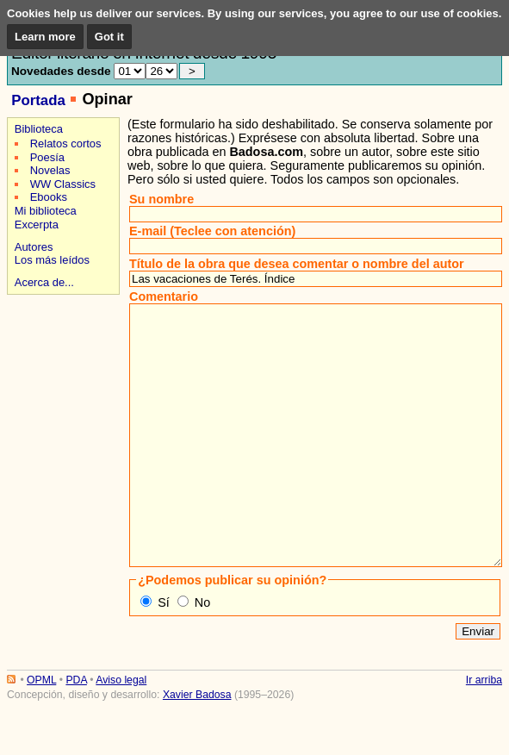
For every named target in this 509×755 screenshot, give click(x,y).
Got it (109, 36)
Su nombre (161, 199)
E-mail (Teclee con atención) (212, 231)
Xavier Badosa (197, 746)
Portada (38, 100)
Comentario (163, 296)
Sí (164, 654)
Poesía (47, 157)
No (202, 654)
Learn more (45, 36)
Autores (34, 246)
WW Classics (63, 184)
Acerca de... (44, 282)
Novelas (50, 170)
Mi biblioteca (46, 210)
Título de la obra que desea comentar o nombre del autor (296, 264)
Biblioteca (39, 128)
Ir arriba (484, 732)
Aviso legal (121, 732)
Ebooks (48, 196)
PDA (75, 732)
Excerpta (37, 224)
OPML (41, 732)
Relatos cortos (66, 143)
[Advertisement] (61, 360)
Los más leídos (52, 259)
